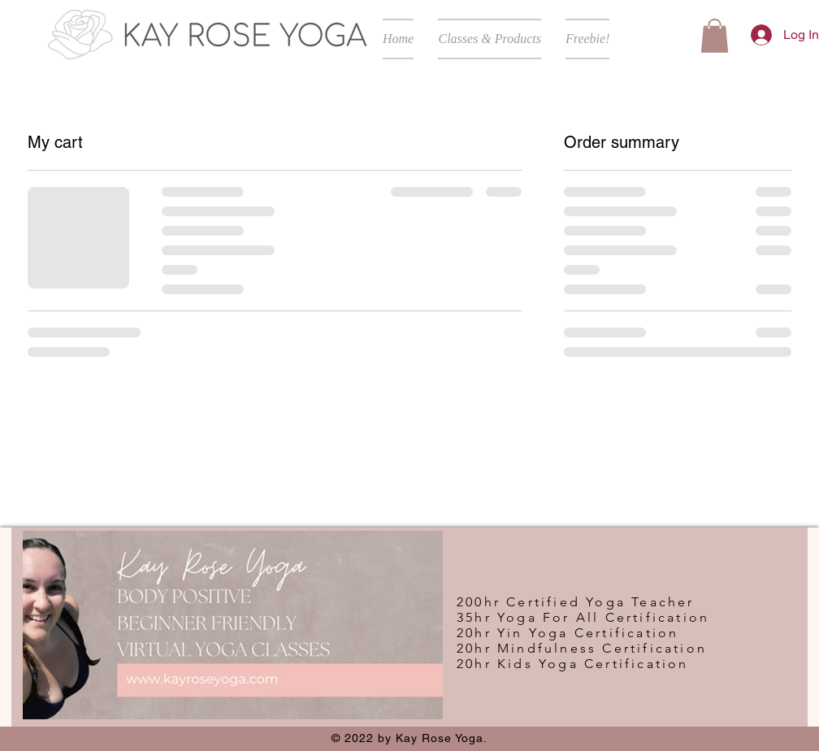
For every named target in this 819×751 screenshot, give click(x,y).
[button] (489, 39)
